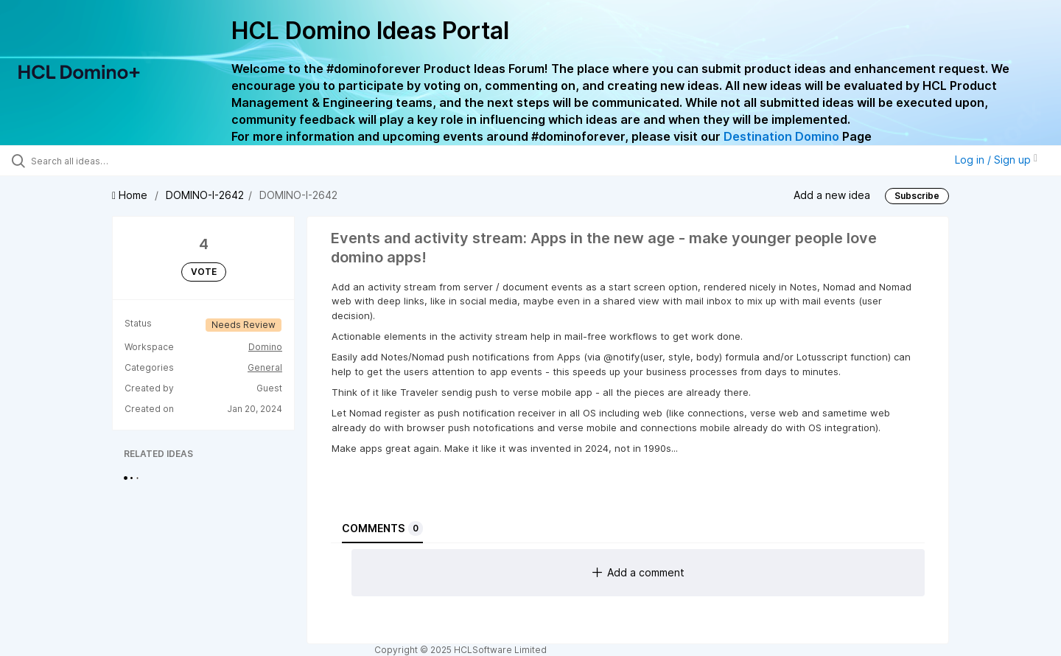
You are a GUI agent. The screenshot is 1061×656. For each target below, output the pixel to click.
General (265, 367)
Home (131, 195)
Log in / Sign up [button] (996, 159)
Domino (265, 346)
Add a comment (638, 572)
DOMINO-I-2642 (205, 195)
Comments (382, 528)
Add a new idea (832, 194)
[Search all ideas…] (124, 161)
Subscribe (916, 195)
